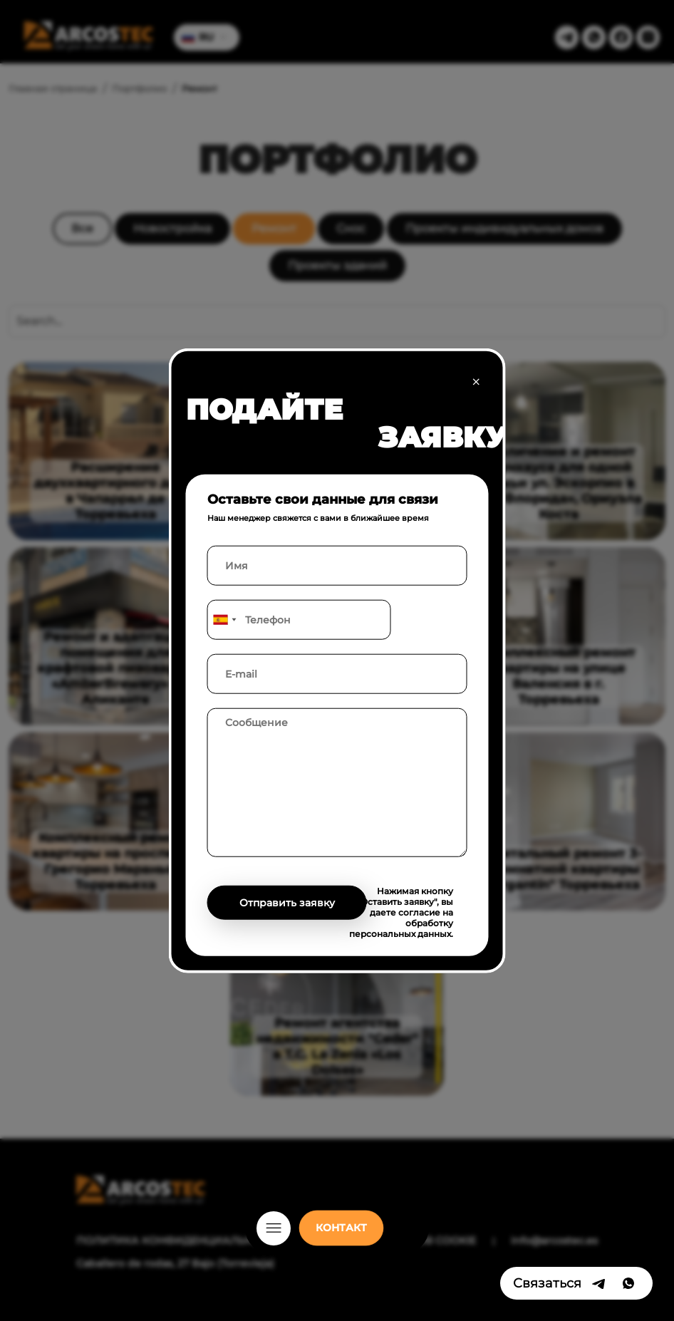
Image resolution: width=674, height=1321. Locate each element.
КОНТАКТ (341, 1227)
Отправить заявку (287, 902)
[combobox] (224, 619)
